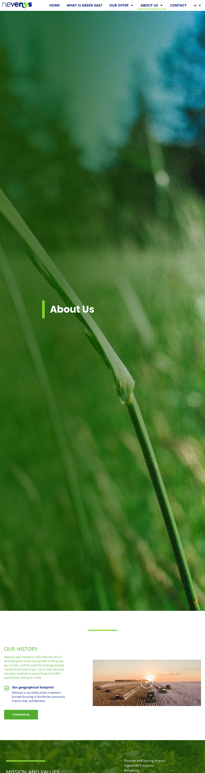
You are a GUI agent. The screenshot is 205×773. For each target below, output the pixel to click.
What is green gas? (84, 5)
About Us (152, 5)
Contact (178, 5)
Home (54, 5)
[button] (146, 686)
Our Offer (121, 5)
